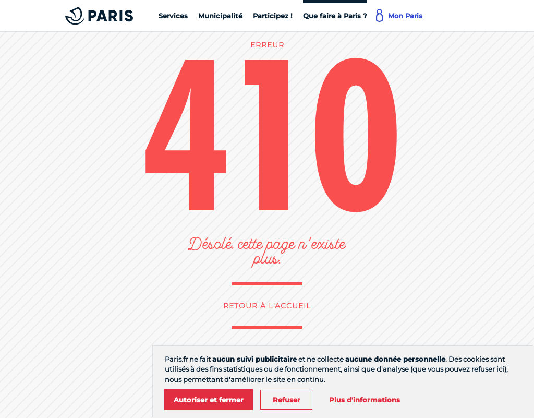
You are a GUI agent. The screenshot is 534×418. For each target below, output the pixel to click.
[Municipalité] (220, 15)
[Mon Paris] (400, 15)
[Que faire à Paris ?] (335, 15)
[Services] (173, 15)
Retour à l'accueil (267, 305)
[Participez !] (273, 15)
